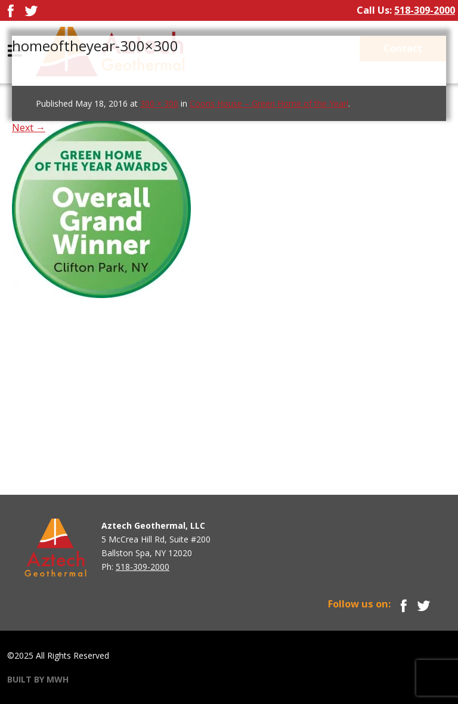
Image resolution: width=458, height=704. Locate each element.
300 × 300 (159, 103)
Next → (28, 127)
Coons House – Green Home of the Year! (269, 103)
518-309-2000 (424, 10)
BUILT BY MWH (38, 679)
